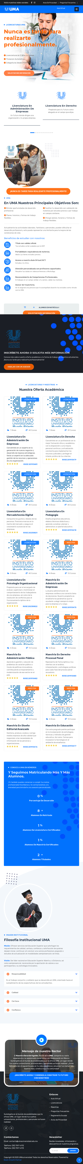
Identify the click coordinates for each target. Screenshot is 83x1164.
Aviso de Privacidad (50, 3)
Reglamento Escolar (59, 1116)
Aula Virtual (61, 8)
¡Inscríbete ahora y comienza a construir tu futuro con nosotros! (41, 1076)
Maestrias (55, 1107)
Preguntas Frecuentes (68, 3)
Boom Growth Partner (13, 1160)
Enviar (73, 1151)
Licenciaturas (56, 1103)
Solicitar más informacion (19, 73)
